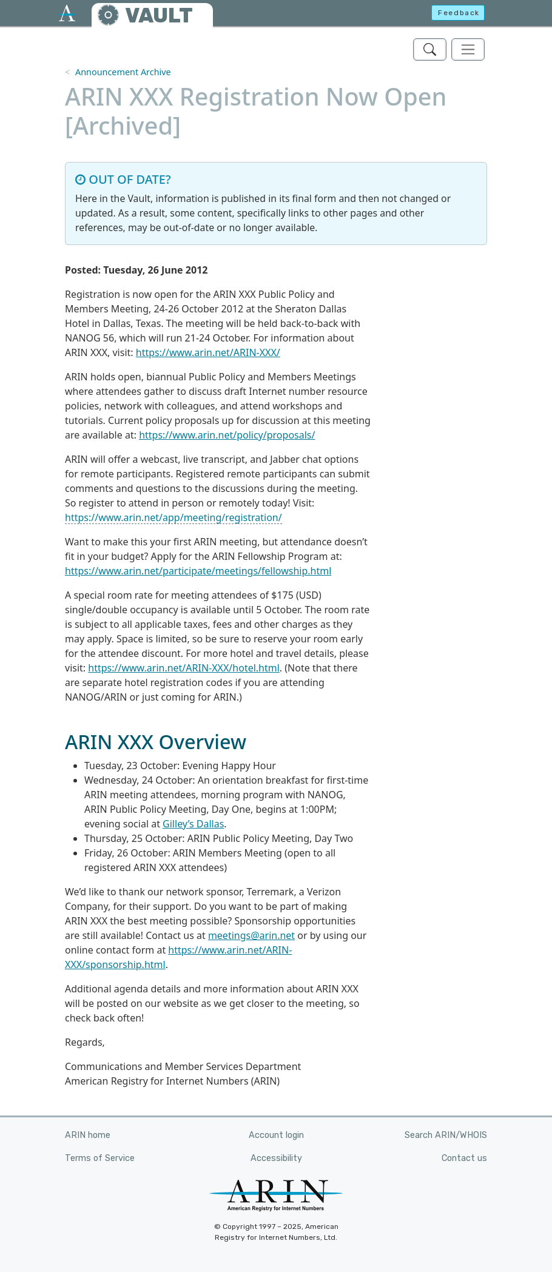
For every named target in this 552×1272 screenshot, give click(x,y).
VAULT (159, 15)
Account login (276, 1135)
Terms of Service (100, 1158)
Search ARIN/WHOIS (446, 1135)
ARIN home (87, 1135)
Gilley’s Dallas (193, 823)
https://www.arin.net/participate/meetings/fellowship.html (198, 570)
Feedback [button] (459, 12)
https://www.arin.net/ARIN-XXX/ (208, 352)
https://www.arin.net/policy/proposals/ (227, 435)
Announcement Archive (123, 72)
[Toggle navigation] (468, 49)
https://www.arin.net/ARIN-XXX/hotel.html (184, 668)
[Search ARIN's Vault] (429, 49)
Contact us (464, 1158)
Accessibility (276, 1158)
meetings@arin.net (251, 935)
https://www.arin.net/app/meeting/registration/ (173, 517)
